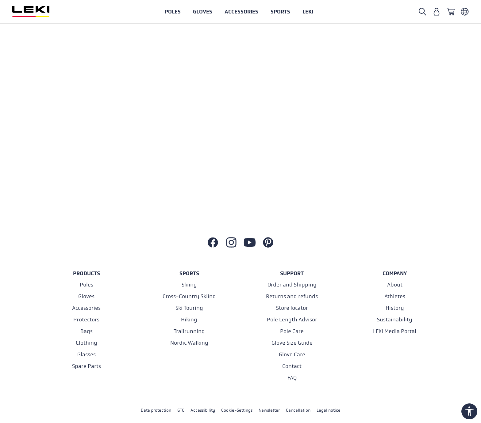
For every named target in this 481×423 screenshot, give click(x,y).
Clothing (86, 343)
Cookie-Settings (236, 410)
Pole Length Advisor (292, 319)
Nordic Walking (189, 343)
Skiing (189, 285)
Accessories (86, 308)
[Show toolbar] (469, 411)
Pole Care (292, 331)
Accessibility (202, 410)
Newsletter (269, 410)
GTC (180, 410)
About (394, 285)
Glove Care (292, 354)
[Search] (422, 12)
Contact (292, 366)
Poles (86, 285)
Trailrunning (189, 331)
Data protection (156, 410)
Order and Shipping (292, 285)
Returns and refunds (292, 296)
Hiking (189, 319)
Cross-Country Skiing (189, 296)
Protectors (86, 319)
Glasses (86, 354)
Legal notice (329, 410)
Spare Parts (86, 366)
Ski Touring (189, 308)
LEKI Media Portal (394, 331)
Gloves (86, 296)
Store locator (292, 308)
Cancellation (298, 410)
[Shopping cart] (451, 12)
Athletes (394, 296)
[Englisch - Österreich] (465, 12)
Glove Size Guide (292, 343)
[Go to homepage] (37, 11)
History (395, 308)
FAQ (292, 378)
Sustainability (394, 319)
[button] (280, 11)
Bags (86, 331)
